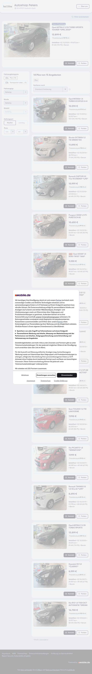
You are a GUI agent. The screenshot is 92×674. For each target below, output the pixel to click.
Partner (59, 300)
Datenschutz (45, 381)
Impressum (31, 381)
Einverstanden (67, 375)
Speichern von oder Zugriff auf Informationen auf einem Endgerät (42, 331)
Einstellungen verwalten (46, 375)
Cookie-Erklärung (60, 381)
